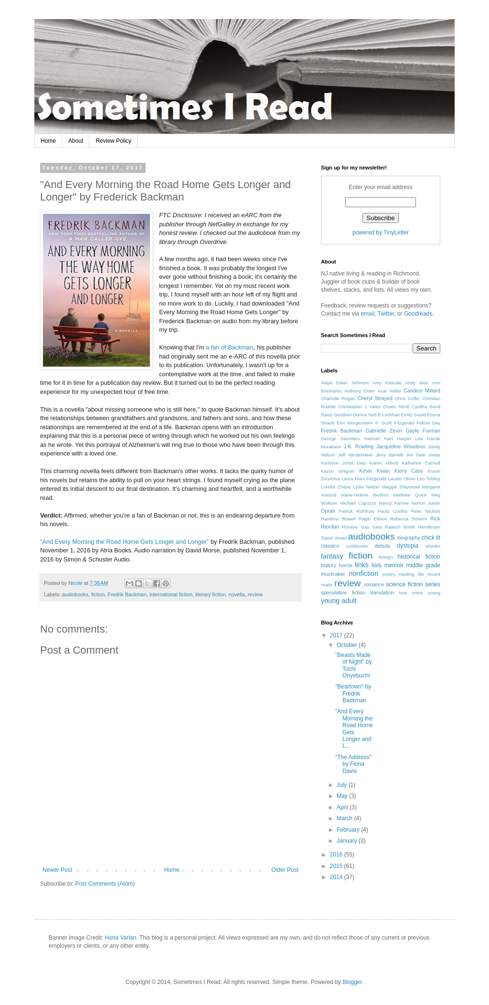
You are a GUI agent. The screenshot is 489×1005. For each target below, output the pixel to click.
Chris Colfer (407, 398)
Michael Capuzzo (358, 503)
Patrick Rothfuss (356, 511)
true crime (411, 592)
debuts (382, 546)
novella (237, 594)
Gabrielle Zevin (383, 431)
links (362, 565)
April (343, 807)
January (348, 840)
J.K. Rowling (359, 446)
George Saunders (340, 438)
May (343, 796)
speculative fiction (343, 592)
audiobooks (75, 594)
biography (408, 537)
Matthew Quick (409, 494)
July (343, 785)
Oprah (328, 511)
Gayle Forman (422, 431)
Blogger (352, 982)
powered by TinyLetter (380, 232)
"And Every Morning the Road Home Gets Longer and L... (354, 728)
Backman (240, 347)
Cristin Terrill (396, 406)
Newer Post (57, 870)
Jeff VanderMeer (355, 454)
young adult (338, 600)
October (348, 645)
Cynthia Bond (426, 406)
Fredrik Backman (127, 594)
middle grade (423, 565)
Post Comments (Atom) (105, 883)
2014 (337, 877)
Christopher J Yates (360, 406)
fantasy (332, 556)
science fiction (404, 584)
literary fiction (210, 594)
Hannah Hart (378, 438)
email (367, 313)
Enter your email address (380, 187)
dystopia (407, 545)
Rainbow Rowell (338, 518)
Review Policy (113, 141)
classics (330, 546)
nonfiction (363, 573)
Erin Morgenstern (355, 422)
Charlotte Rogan (338, 398)
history (328, 565)
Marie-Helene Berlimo (365, 494)
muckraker (333, 574)
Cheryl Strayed (374, 398)
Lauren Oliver (401, 478)
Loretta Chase (336, 486)
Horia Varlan (120, 937)
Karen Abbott (384, 462)
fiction (98, 594)
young (434, 592)
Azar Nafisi (389, 390)
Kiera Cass (408, 471)
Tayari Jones (334, 537)
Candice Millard (422, 390)
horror (345, 565)
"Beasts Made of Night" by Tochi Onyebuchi (353, 665)
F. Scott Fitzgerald (394, 422)
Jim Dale (415, 454)
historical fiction (418, 556)
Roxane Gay (355, 526)
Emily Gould (413, 414)
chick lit (431, 537)
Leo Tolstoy (428, 478)
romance (374, 584)
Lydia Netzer (366, 486)
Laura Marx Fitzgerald (363, 478)
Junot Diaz (354, 462)
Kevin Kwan (374, 471)
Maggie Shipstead (401, 486)
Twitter (386, 313)
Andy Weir (416, 382)
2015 (337, 866)
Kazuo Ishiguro (338, 471)
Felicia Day (428, 422)
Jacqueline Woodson (400, 446)
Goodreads (418, 313)
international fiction (170, 594)
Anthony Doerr (359, 390)
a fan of (216, 347)
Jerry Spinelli (390, 454)
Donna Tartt (364, 414)
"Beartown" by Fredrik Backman (353, 693)
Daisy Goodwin (336, 414)
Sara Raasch (386, 526)
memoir (394, 565)
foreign (386, 557)
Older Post (284, 870)
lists (377, 565)
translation (382, 592)
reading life (411, 574)
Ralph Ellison (373, 518)
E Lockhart (389, 414)
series (432, 584)
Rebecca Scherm (408, 518)
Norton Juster (426, 503)
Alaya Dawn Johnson (345, 382)
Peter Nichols (425, 511)
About (75, 141)
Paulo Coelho (392, 511)
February (349, 829)
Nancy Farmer (394, 503)
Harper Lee (410, 438)
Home (48, 141)
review (255, 594)
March (345, 818)
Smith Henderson (421, 526)
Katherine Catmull (421, 462)
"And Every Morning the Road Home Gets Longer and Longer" (124, 541)
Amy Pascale (387, 382)
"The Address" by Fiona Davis (353, 764)
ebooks (432, 546)
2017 (337, 635)
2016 (337, 854)
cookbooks (357, 546)
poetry (389, 574)
